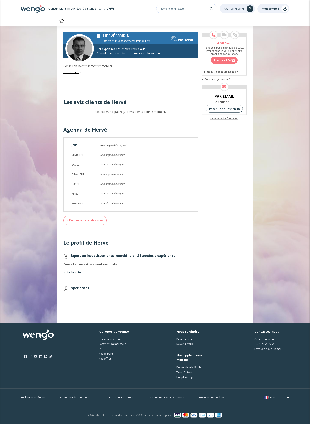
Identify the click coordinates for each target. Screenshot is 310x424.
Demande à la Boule (188, 367)
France (274, 397)
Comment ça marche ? (217, 79)
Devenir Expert (185, 339)
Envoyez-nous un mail (268, 349)
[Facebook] (25, 357)
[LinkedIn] (40, 357)
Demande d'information (224, 118)
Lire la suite (72, 72)
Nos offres (105, 358)
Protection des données (75, 397)
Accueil (61, 21)
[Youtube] (35, 357)
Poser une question (224, 109)
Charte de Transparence (120, 397)
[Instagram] (30, 357)
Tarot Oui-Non (185, 372)
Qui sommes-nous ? (111, 339)
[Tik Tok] (50, 357)
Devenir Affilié (185, 344)
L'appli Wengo (185, 377)
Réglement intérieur (33, 397)
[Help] (237, 8)
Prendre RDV (224, 60)
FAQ (101, 349)
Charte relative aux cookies (167, 397)
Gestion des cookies (211, 397)
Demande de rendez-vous (85, 220)
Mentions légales (161, 415)
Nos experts (106, 353)
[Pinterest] (45, 357)
